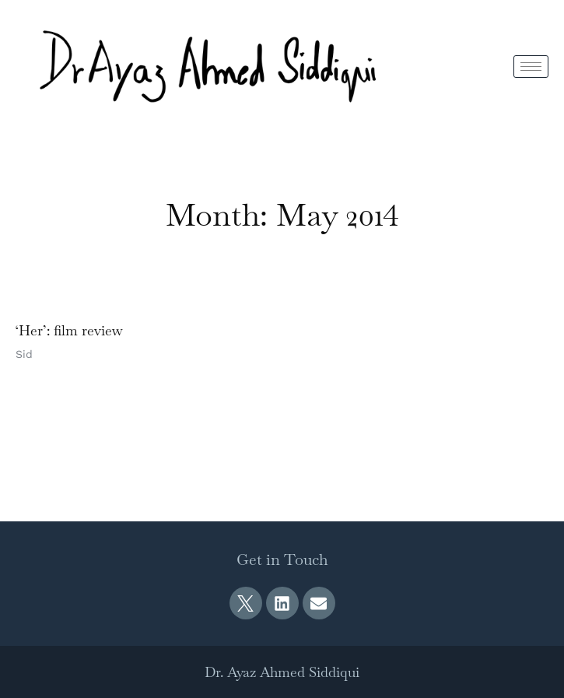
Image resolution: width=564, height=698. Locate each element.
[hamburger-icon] (530, 66)
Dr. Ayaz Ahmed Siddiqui (282, 672)
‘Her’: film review (69, 330)
